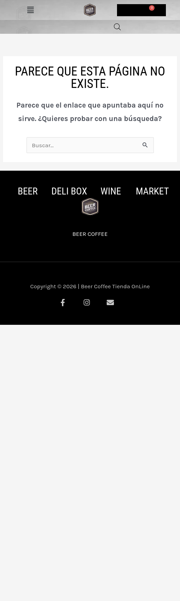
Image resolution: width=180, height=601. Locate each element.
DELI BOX (69, 191)
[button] (30, 10)
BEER (28, 191)
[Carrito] (141, 10)
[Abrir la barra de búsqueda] (117, 26)
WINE (110, 191)
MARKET (152, 191)
